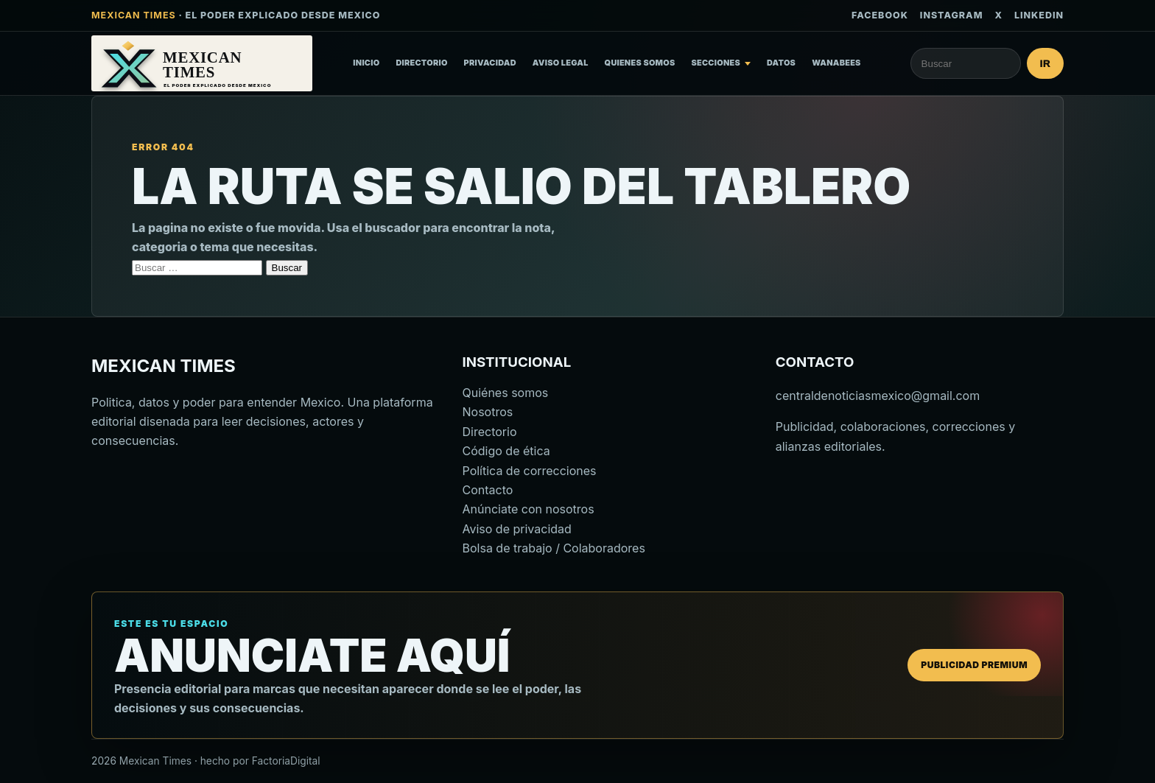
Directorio (421, 62)
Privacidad (490, 62)
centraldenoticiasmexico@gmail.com (878, 395)
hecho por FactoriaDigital (260, 761)
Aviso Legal (561, 62)
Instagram (951, 15)
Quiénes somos (506, 392)
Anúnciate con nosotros (528, 509)
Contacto (488, 489)
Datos (781, 62)
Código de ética (506, 450)
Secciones (716, 62)
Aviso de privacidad (517, 529)
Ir (1045, 63)
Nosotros (488, 411)
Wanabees (836, 62)
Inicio (366, 62)
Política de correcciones (530, 470)
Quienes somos (640, 62)
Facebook (880, 15)
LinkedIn (1039, 15)
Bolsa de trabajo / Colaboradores (554, 548)
